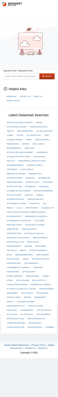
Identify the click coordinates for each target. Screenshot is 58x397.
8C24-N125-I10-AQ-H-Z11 (34, 233)
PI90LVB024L (44, 187)
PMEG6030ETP (40, 297)
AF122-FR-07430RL (14, 195)
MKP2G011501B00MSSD (43, 191)
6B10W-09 (29, 195)
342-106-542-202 (26, 314)
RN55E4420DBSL (32, 276)
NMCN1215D (30, 148)
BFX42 (9, 255)
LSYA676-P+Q (34, 204)
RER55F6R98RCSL (14, 148)
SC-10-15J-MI (12, 314)
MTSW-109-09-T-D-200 (15, 319)
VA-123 (19, 208)
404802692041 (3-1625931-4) (36, 216)
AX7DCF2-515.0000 (35, 306)
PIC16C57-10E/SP (13, 297)
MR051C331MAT (42, 255)
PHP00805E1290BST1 (15, 165)
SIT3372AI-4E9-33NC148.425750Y (20, 123)
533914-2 (10, 302)
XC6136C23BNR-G (43, 314)
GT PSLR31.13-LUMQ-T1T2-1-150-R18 (21, 289)
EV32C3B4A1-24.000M (25, 302)
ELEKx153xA (12, 310)
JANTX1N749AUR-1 (42, 140)
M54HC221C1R (33, 242)
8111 (45, 204)
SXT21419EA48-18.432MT (17, 127)
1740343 (10, 135)
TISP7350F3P (12, 169)
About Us (38, 96)
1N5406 (29, 140)
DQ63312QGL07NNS (15, 182)
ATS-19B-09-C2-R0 (34, 135)
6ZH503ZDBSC (12, 293)
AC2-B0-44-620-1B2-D (44, 131)
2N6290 (26, 259)
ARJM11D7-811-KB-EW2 (16, 174)
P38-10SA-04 (12, 250)
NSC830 (39, 123)
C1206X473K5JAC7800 (15, 327)
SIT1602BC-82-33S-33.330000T (19, 191)
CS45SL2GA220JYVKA (38, 127)
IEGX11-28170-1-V (39, 280)
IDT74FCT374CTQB (14, 187)
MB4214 (23, 250)
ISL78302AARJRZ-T (14, 216)
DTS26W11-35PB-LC (35, 165)
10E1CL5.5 (11, 161)
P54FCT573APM (31, 208)
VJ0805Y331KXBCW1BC (16, 323)
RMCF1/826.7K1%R (14, 225)
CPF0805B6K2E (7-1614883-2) (18, 267)
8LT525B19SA (30, 187)
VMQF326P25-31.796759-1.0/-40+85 (32, 161)
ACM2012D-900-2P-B (35, 199)
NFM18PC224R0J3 (46, 289)
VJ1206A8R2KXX (26, 310)
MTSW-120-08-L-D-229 (15, 242)
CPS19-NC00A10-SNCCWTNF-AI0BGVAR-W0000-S (26, 212)
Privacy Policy (13, 101)
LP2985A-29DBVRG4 (15, 276)
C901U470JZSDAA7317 (36, 319)
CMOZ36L (25, 144)
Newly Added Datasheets (16, 345)
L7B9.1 (46, 135)
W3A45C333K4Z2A (34, 327)
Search (46, 76)
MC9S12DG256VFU (29, 229)
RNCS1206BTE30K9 (25, 131)
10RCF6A (27, 297)
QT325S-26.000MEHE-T (38, 250)
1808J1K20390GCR (40, 238)
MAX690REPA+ (42, 152)
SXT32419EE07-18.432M (16, 204)
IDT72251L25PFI (29, 272)
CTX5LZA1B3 (47, 182)
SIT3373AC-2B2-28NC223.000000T (20, 152)
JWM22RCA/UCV (35, 174)
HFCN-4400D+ (40, 246)
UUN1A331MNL (39, 157)
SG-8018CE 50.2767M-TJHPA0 (18, 157)
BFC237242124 (27, 293)
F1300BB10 (49, 327)
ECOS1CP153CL (13, 259)
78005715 (10, 131)
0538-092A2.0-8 (13, 144)
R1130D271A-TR (47, 208)
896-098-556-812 (35, 323)
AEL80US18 (30, 178)
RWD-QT (10, 208)
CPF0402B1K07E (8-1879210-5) (19, 221)
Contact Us (25, 96)
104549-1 (46, 276)
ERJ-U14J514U (38, 144)
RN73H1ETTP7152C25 (40, 259)
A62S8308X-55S (44, 178)
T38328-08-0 (38, 267)
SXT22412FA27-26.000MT (35, 225)
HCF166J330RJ (42, 293)
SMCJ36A (28, 246)
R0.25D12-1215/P (32, 182)
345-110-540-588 (22, 280)
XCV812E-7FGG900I (14, 178)
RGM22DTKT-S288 (14, 233)
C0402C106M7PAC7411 (16, 306)
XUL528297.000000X (15, 140)
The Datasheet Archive (12, 4)
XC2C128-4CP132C (44, 310)
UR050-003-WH (12, 229)
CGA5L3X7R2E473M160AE (17, 285)
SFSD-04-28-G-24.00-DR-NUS (18, 238)
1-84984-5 (40, 195)
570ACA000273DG (14, 263)
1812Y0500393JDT (31, 263)
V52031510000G (13, 272)
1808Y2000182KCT (14, 246)
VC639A (10, 280)
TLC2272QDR (39, 221)
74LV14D (19, 135)
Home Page (12, 96)
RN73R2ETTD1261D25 (15, 199)
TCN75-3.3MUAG (26, 169)
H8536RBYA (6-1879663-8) (41, 285)
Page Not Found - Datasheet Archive (18, 71)
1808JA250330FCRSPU (24, 255)
